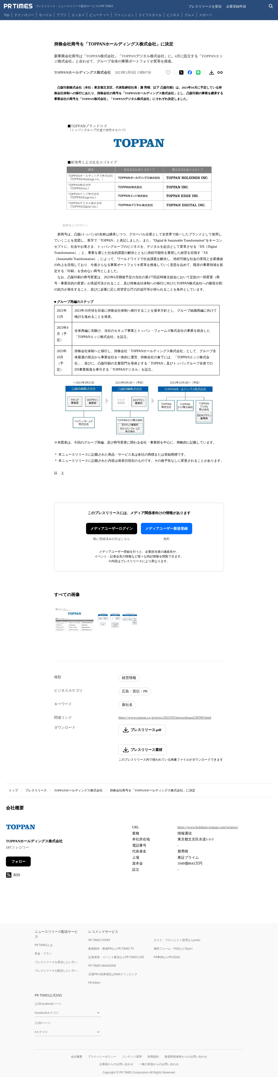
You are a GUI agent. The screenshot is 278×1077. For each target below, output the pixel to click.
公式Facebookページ (48, 1004)
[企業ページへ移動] (20, 828)
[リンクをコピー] (220, 72)
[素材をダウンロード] (211, 72)
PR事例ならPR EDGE (167, 957)
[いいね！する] (168, 72)
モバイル (45, 15)
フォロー (18, 861)
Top (6, 15)
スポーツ (205, 15)
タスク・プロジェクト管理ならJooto (177, 940)
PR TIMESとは (44, 945)
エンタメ (78, 15)
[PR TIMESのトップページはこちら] (58, 6)
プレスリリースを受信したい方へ (56, 962)
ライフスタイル (150, 15)
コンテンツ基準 (132, 1057)
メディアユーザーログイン (111, 528)
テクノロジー (24, 15)
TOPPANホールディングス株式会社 (78, 790)
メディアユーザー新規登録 (166, 528)
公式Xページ (43, 1023)
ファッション (124, 15)
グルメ (189, 15)
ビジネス (173, 15)
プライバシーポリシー (102, 1057)
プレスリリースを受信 (205, 6)
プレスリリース (36, 790)
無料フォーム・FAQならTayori (173, 949)
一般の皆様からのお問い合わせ (159, 1064)
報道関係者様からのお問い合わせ (186, 1057)
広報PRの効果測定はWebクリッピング (113, 974)
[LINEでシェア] (198, 72)
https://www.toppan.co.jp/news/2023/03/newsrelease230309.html (164, 717)
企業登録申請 (236, 6)
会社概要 (76, 1057)
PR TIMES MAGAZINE (102, 966)
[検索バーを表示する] (271, 6)
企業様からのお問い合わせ (116, 1064)
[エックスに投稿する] (181, 72)
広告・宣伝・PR (135, 691)
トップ (13, 790)
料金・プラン (43, 953)
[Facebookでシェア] (190, 72)
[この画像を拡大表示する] (74, 620)
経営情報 (129, 678)
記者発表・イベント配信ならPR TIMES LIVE (116, 957)
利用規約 (153, 1057)
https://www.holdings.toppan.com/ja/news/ (208, 827)
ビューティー (99, 15)
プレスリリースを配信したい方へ (56, 971)
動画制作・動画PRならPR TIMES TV (111, 949)
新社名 (127, 705)
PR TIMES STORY (99, 940)
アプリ (62, 15)
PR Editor (94, 983)
